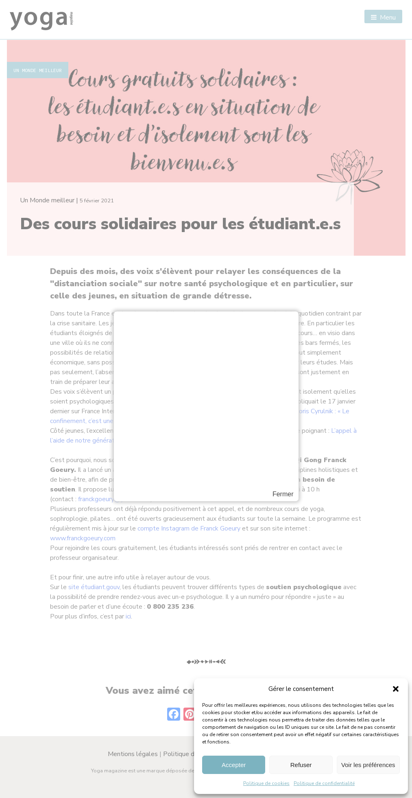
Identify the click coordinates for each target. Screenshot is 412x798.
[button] (396, 689)
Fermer (283, 494)
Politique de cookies (266, 783)
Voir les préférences (368, 764)
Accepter (234, 764)
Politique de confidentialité (324, 783)
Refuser (301, 764)
